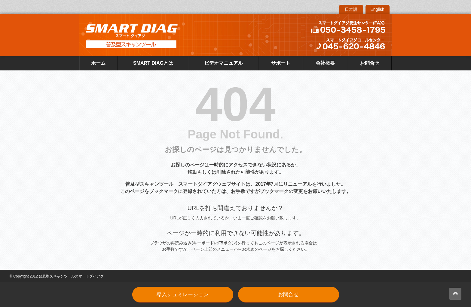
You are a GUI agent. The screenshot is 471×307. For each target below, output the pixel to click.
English (377, 9)
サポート (280, 63)
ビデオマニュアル (223, 63)
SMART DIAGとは (153, 63)
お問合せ (369, 63)
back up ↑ (455, 294)
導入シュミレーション (182, 294)
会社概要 (325, 63)
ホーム (98, 63)
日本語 (351, 9)
